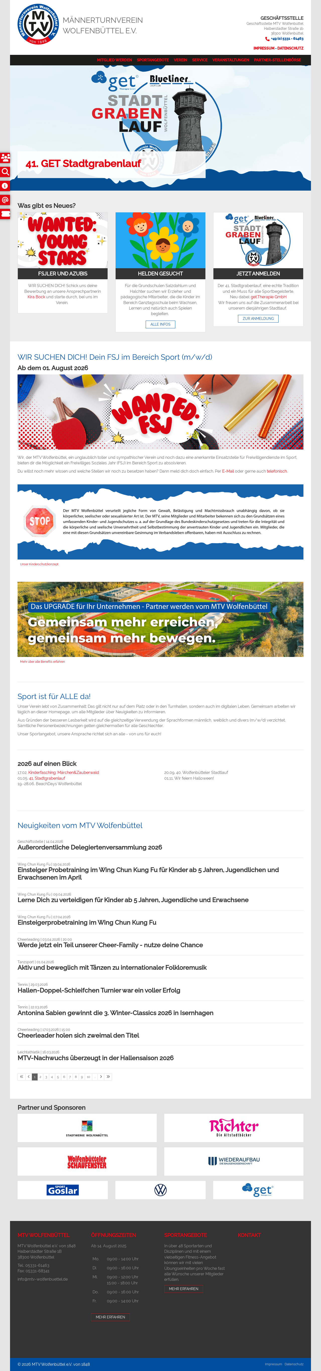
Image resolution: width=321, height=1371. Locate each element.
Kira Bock (36, 297)
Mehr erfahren (110, 1317)
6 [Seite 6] (64, 1077)
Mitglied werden (114, 60)
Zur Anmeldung (258, 319)
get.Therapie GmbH (269, 297)
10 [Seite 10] (88, 1077)
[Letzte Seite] (108, 1076)
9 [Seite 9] (82, 1077)
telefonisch (277, 471)
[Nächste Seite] (101, 1076)
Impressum (264, 48)
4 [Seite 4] (52, 1077)
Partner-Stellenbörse (277, 60)
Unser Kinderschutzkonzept (39, 564)
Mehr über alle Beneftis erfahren (42, 661)
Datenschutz (290, 48)
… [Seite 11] (95, 1077)
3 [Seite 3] (46, 1077)
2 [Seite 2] (40, 1077)
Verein (180, 60)
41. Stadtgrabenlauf (47, 778)
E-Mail (228, 471)
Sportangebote (153, 60)
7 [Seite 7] (70, 1077)
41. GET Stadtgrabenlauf (83, 163)
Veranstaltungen (230, 60)
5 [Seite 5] (58, 1077)
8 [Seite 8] (76, 1077)
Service (199, 60)
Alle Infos (160, 324)
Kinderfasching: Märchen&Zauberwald (63, 772)
